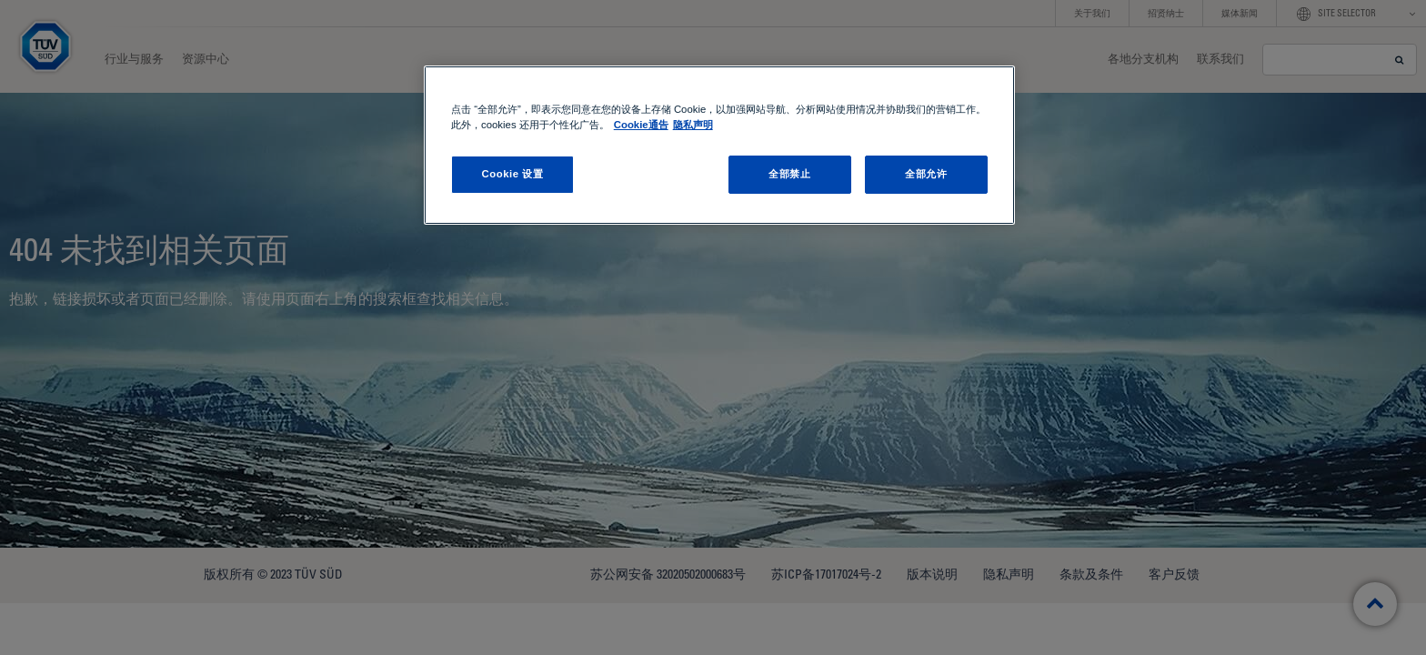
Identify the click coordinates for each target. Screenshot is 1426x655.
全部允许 (926, 173)
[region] (719, 145)
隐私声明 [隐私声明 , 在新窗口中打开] (693, 124)
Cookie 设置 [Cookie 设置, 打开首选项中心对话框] (512, 173)
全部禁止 (789, 173)
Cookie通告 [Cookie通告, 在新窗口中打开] (641, 124)
